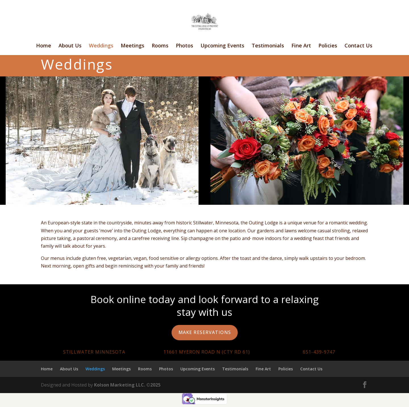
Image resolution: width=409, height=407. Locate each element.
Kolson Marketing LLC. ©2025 (127, 385)
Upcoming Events (222, 46)
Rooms (160, 46)
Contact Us (358, 46)
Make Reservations (204, 332)
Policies (327, 46)
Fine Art (301, 46)
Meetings (132, 46)
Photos (184, 46)
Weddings (101, 46)
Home (43, 46)
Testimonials (268, 46)
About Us (70, 46)
